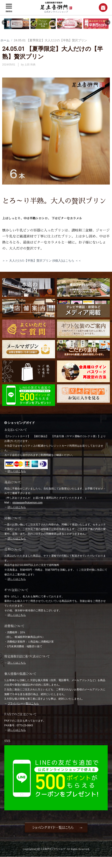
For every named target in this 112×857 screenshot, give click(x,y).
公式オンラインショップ (56, 7)
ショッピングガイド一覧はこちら (52, 827)
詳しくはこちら (17, 471)
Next (107, 22)
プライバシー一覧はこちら (23, 703)
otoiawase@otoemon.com (27, 502)
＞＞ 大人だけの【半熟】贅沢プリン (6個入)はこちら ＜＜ (41, 260)
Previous (4, 22)
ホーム (5, 40)
